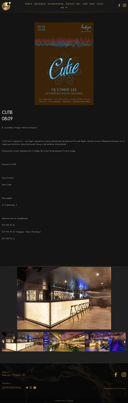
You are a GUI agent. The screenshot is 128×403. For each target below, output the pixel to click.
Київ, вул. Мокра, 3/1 (14, 374)
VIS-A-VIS (70, 400)
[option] (64, 298)
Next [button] (125, 342)
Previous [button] (3, 342)
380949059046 (11, 387)
